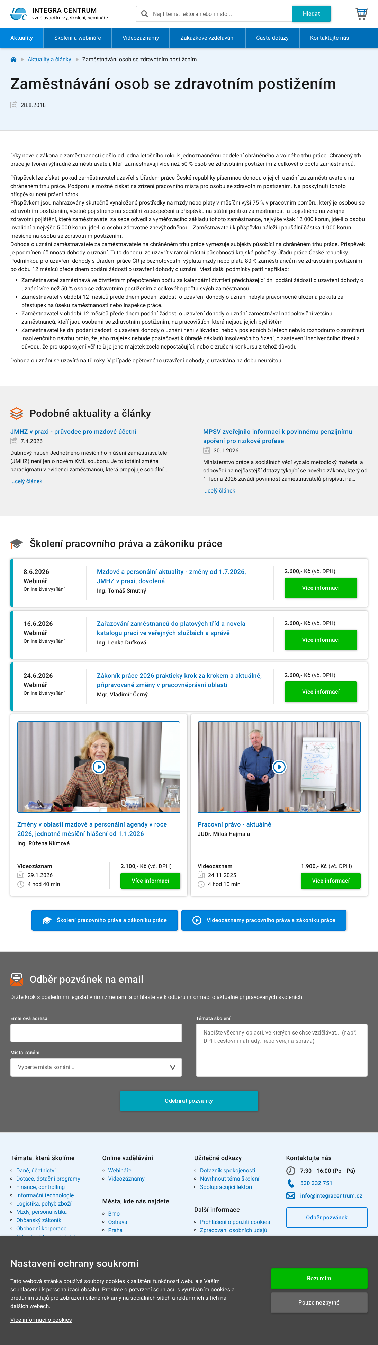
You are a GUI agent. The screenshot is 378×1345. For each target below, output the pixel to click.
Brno (114, 1213)
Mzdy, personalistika (41, 1212)
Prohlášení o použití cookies (235, 1222)
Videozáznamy (126, 1178)
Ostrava (117, 1222)
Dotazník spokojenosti (227, 1170)
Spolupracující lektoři (226, 1187)
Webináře (120, 1170)
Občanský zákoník (38, 1220)
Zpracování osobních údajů (233, 1230)
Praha (115, 1230)
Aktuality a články (49, 59)
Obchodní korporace (41, 1228)
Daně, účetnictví (36, 1170)
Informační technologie (45, 1195)
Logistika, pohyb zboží (43, 1203)
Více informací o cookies (41, 1320)
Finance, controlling (40, 1187)
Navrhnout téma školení (229, 1178)
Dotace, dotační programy (48, 1178)
